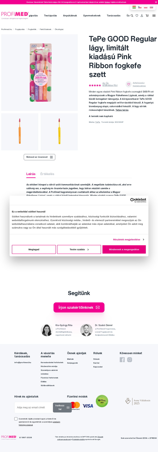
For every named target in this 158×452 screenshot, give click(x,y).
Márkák (70, 359)
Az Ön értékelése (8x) (110, 84)
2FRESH (153, 438)
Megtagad (33, 249)
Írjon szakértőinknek (78, 307)
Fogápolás (32, 15)
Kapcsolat (98, 367)
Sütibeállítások (47, 385)
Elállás (43, 382)
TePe (97, 122)
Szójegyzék (72, 363)
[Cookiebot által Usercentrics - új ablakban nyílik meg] (132, 200)
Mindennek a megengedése (124, 249)
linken (107, 2)
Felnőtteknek (45, 29)
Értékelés (47, 174)
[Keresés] (132, 15)
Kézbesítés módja (49, 366)
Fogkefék (32, 29)
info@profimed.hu (22, 362)
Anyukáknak (70, 15)
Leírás (30, 174)
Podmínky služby (78, 439)
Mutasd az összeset (39, 157)
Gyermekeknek (92, 15)
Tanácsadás (114, 15)
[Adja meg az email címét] (34, 407)
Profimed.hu (6, 29)
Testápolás (50, 15)
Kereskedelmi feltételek (52, 362)
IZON (144, 438)
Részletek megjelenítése (126, 239)
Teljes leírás (121, 110)
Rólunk (96, 359)
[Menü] (154, 15)
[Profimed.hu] (15, 15)
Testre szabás (79, 249)
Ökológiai (59, 29)
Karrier (96, 363)
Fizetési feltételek (49, 378)
